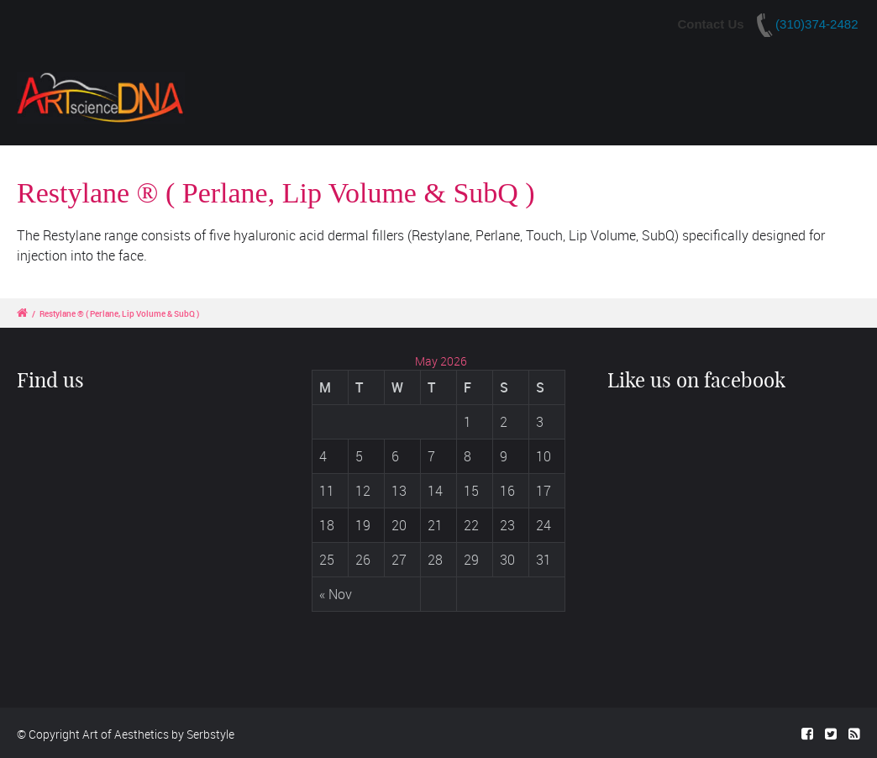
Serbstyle (210, 734)
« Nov (335, 594)
